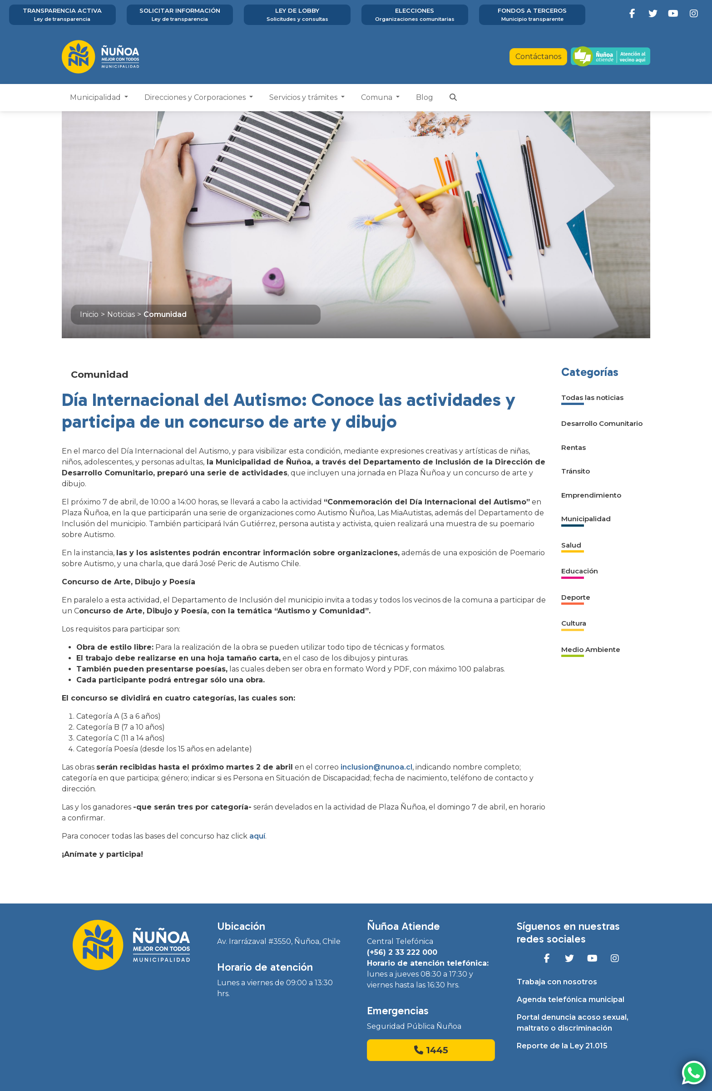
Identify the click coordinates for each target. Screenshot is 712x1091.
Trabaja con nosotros (557, 981)
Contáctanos (538, 56)
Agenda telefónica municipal (570, 999)
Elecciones (414, 15)
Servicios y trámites (304, 97)
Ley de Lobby (297, 15)
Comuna (377, 97)
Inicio (89, 314)
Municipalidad (96, 97)
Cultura (573, 623)
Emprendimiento (591, 495)
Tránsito (575, 471)
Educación (579, 571)
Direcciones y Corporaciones (195, 97)
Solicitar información (180, 15)
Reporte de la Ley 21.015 (562, 1046)
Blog (424, 97)
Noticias (121, 314)
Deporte (575, 597)
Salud (571, 545)
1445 (431, 1050)
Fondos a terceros (532, 15)
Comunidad (165, 314)
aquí (257, 836)
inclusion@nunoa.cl (376, 767)
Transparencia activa (62, 15)
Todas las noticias (592, 397)
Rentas (573, 447)
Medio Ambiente (590, 649)
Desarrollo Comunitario (602, 423)
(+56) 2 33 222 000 (402, 952)
